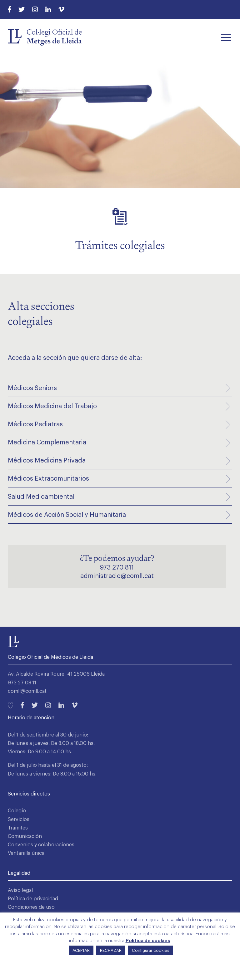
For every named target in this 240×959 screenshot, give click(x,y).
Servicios (18, 819)
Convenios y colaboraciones (41, 844)
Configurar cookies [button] (150, 950)
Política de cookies (148, 940)
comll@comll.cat (27, 691)
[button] (226, 37)
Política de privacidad (33, 898)
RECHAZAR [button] (111, 950)
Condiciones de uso (31, 907)
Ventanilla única (26, 853)
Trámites (18, 827)
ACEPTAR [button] (81, 950)
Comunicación (25, 836)
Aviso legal (20, 890)
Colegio (17, 810)
